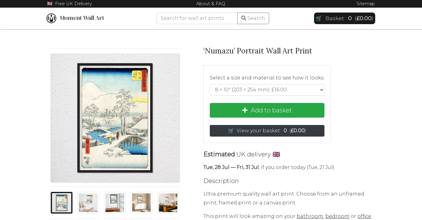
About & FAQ (210, 3)
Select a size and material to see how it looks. (267, 78)
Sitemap (366, 3)
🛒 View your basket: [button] (267, 131)
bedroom (337, 216)
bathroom (310, 216)
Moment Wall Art (75, 18)
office (364, 216)
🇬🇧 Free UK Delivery (69, 3)
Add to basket (267, 110)
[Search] (197, 18)
